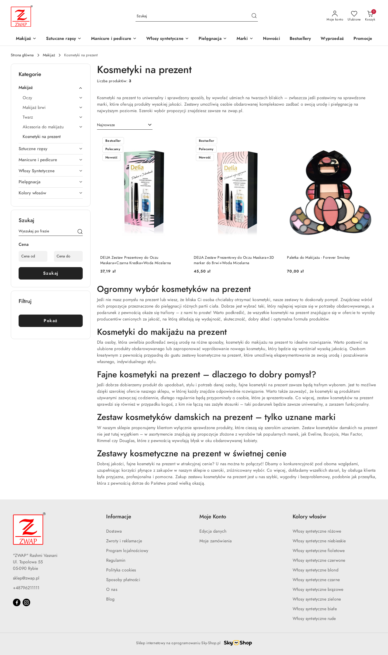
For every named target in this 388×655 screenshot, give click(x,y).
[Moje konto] (334, 16)
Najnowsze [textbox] (106, 124)
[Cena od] (33, 256)
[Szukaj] (80, 232)
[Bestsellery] (300, 39)
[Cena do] (68, 256)
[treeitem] (51, 87)
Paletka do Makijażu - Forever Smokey (318, 257)
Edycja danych (212, 531)
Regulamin (115, 560)
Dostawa (114, 531)
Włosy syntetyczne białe (315, 609)
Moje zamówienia (215, 541)
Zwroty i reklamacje (124, 541)
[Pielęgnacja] (212, 39)
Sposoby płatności (123, 580)
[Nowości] (271, 39)
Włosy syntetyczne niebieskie (319, 541)
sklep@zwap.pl (26, 578)
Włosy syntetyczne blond (315, 570)
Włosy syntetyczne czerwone (319, 560)
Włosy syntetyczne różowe (317, 531)
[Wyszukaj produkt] (197, 16)
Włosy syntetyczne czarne (316, 580)
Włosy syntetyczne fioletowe (319, 551)
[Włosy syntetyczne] (167, 39)
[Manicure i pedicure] (114, 39)
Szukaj (50, 273)
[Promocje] (362, 39)
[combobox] (125, 125)
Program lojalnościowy (127, 551)
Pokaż (51, 321)
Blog (110, 599)
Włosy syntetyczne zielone (317, 599)
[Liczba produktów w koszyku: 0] (370, 16)
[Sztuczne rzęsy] (64, 39)
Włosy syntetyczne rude (314, 619)
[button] (244, 39)
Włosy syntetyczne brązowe (318, 589)
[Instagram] (26, 602)
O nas (111, 589)
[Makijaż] (26, 39)
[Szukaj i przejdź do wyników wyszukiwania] (254, 16)
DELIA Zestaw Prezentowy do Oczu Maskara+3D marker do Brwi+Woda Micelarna (234, 260)
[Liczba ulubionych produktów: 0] (354, 16)
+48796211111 (26, 588)
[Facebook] (16, 602)
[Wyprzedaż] (332, 39)
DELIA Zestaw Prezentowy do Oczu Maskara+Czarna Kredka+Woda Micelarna (135, 260)
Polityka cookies (121, 570)
